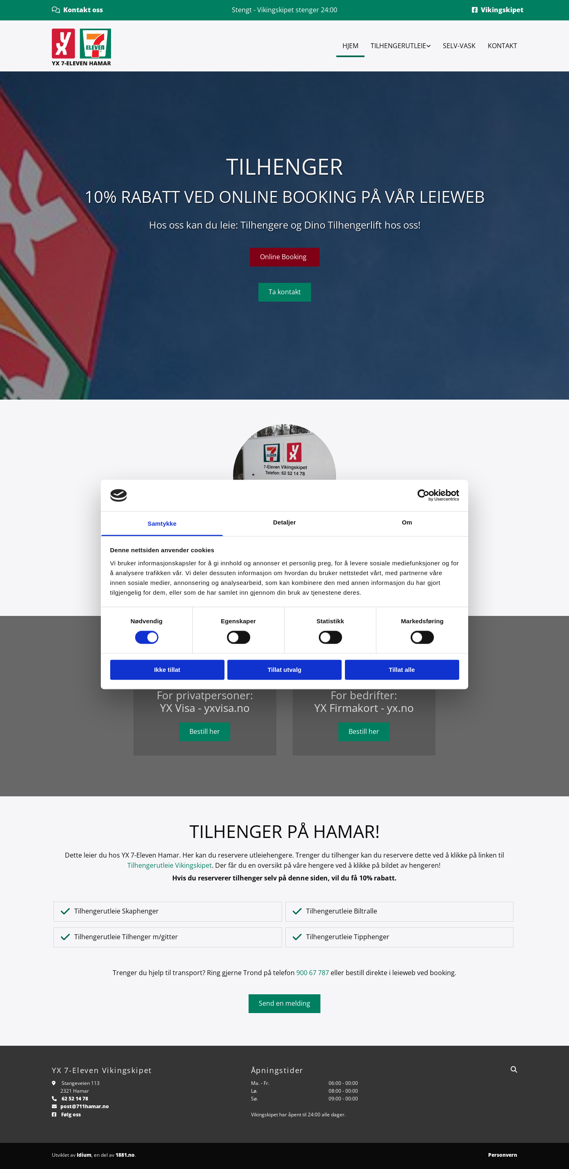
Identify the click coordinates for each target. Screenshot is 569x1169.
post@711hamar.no (84, 1106)
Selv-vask (459, 45)
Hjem (350, 45)
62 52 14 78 (75, 1098)
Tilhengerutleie (398, 45)
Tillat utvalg (284, 669)
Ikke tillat (167, 669)
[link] (401, 50)
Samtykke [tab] (162, 523)
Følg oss (71, 1114)
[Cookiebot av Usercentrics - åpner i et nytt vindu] (423, 495)
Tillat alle (402, 669)
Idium (84, 1154)
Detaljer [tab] (284, 522)
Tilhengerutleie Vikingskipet (169, 865)
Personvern (502, 1154)
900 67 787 (312, 972)
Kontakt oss (83, 9)
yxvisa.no (227, 707)
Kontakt (502, 45)
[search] (514, 1069)
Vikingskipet (502, 9)
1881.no (125, 1154)
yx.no (400, 707)
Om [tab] (407, 522)
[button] (285, 257)
